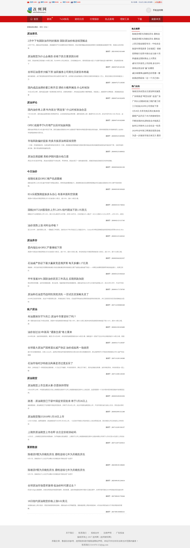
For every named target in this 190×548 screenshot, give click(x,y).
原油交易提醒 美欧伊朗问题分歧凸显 (48, 156)
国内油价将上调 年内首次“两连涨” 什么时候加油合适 (57, 109)
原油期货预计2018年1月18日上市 (46, 416)
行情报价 (94, 19)
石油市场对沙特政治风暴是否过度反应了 (50, 363)
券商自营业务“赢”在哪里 (143, 68)
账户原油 (32, 309)
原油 (45, 27)
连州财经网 (106, 537)
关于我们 (70, 533)
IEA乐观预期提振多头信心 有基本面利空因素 (53, 194)
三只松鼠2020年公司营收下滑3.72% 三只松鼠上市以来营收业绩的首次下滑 (146, 106)
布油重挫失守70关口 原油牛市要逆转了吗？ (52, 316)
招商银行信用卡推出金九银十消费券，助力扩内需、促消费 (146, 53)
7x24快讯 (64, 19)
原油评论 (32, 102)
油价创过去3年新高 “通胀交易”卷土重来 (50, 332)
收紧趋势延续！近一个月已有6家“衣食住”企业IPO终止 (145, 78)
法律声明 (107, 533)
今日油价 (32, 171)
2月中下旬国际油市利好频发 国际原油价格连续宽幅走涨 (58, 42)
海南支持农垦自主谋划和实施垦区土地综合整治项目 (146, 91)
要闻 (50, 18)
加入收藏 (134, 2)
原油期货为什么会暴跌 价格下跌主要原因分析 (53, 56)
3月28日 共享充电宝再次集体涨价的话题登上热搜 (146, 111)
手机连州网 (158, 10)
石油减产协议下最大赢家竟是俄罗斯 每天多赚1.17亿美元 (58, 264)
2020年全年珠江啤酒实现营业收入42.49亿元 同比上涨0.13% (146, 131)
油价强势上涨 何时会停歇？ (43, 225)
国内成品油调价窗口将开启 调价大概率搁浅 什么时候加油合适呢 (58, 89)
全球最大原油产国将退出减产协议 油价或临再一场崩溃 (58, 347)
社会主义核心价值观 (145, 2)
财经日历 (79, 19)
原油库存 (32, 240)
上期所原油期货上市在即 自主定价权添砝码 (52, 432)
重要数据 (32, 447)
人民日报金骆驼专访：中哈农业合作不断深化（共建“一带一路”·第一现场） (146, 44)
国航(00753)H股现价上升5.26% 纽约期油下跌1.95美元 (57, 209)
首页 (36, 19)
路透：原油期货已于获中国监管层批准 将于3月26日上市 (58, 402)
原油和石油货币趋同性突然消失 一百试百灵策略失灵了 (58, 294)
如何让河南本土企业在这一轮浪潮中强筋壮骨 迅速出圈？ (146, 126)
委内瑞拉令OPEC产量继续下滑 (45, 247)
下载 (139, 19)
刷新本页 (156, 19)
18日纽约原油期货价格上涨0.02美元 (47, 501)
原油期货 (32, 378)
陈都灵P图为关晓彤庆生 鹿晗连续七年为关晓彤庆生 (56, 454)
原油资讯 (32, 33)
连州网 (96, 537)
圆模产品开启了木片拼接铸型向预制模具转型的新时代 (146, 116)
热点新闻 (109, 19)
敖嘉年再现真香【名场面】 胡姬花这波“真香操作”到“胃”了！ (146, 49)
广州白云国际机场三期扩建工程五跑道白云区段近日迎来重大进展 (146, 101)
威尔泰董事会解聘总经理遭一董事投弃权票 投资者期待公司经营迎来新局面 (146, 73)
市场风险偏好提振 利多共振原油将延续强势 (52, 140)
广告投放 (120, 533)
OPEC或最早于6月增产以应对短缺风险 (49, 125)
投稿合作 (95, 533)
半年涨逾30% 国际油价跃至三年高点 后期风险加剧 (56, 278)
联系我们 (82, 533)
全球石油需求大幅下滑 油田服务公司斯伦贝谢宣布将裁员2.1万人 (58, 73)
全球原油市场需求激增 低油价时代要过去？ (52, 485)
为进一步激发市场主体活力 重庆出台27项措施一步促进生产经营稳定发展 (146, 135)
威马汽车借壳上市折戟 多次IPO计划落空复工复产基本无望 (146, 63)
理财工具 (124, 19)
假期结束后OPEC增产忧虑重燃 (45, 178)
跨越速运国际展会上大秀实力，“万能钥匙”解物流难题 (144, 58)
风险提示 (158, 2)
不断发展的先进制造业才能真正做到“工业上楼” (146, 121)
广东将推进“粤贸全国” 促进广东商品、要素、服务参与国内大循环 (146, 96)
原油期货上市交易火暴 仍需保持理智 (48, 385)
